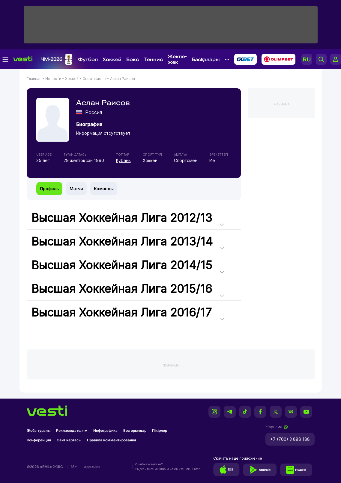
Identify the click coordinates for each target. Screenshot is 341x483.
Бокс (132, 59)
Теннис (153, 59)
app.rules (92, 466)
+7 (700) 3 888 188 (290, 439)
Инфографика (105, 430)
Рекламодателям (72, 430)
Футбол (88, 59)
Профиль (49, 188)
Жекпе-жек (177, 59)
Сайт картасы (69, 440)
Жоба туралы (38, 430)
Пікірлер (159, 430)
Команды (104, 188)
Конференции (39, 440)
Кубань (123, 160)
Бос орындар (134, 430)
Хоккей (112, 59)
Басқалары (206, 59)
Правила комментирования (111, 440)
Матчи (76, 188)
